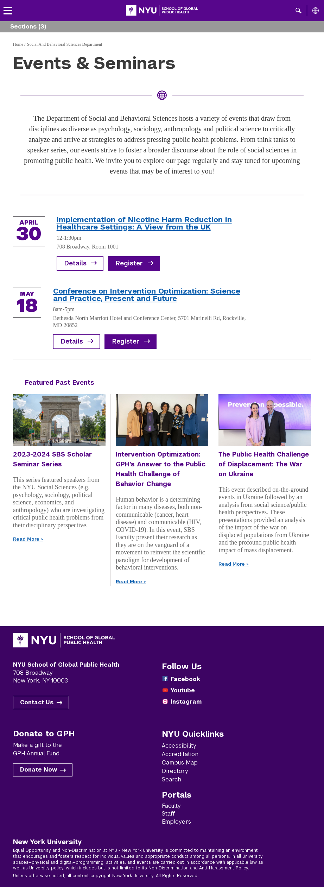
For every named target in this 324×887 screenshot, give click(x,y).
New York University (47, 841)
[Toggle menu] (8, 10)
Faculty (171, 806)
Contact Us (36, 702)
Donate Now (38, 769)
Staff (168, 813)
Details (75, 263)
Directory (175, 771)
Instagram (186, 701)
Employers (176, 821)
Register (129, 263)
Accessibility (179, 745)
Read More (28, 539)
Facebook (185, 679)
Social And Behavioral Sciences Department (64, 44)
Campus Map (180, 762)
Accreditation (180, 754)
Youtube (183, 690)
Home (18, 44)
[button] (298, 10)
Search (171, 779)
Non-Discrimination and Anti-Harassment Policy (198, 868)
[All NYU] (315, 10)
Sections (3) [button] (28, 26)
